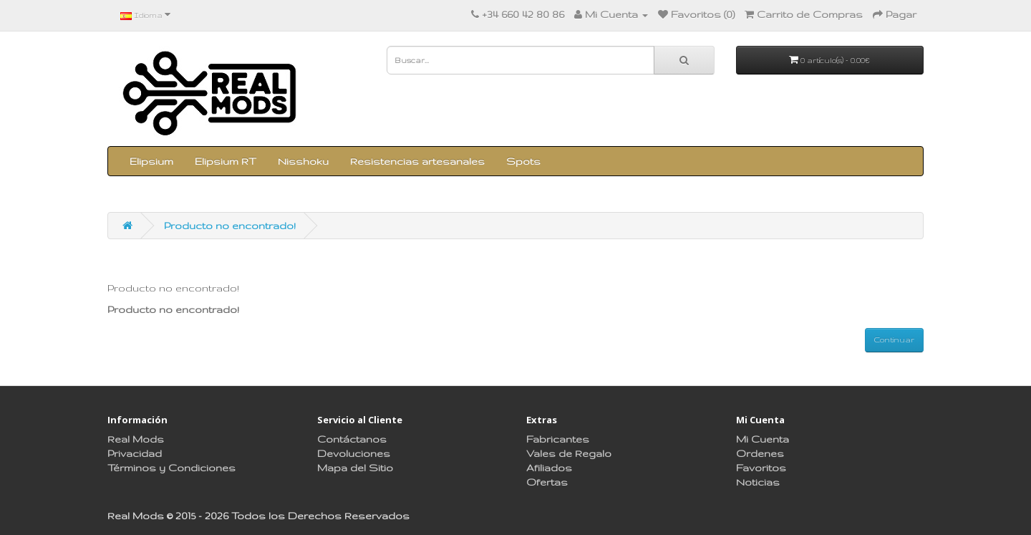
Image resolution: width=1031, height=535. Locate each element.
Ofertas (547, 482)
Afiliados (549, 467)
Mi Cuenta (762, 439)
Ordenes (760, 453)
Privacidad (134, 453)
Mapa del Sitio (355, 467)
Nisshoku (303, 161)
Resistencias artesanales (417, 161)
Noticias (758, 482)
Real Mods (135, 439)
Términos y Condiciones (171, 467)
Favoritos (761, 467)
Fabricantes (557, 439)
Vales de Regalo (568, 453)
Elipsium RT (225, 161)
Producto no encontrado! (230, 225)
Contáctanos (352, 439)
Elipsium (151, 161)
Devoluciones (353, 453)
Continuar (894, 339)
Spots (523, 161)
